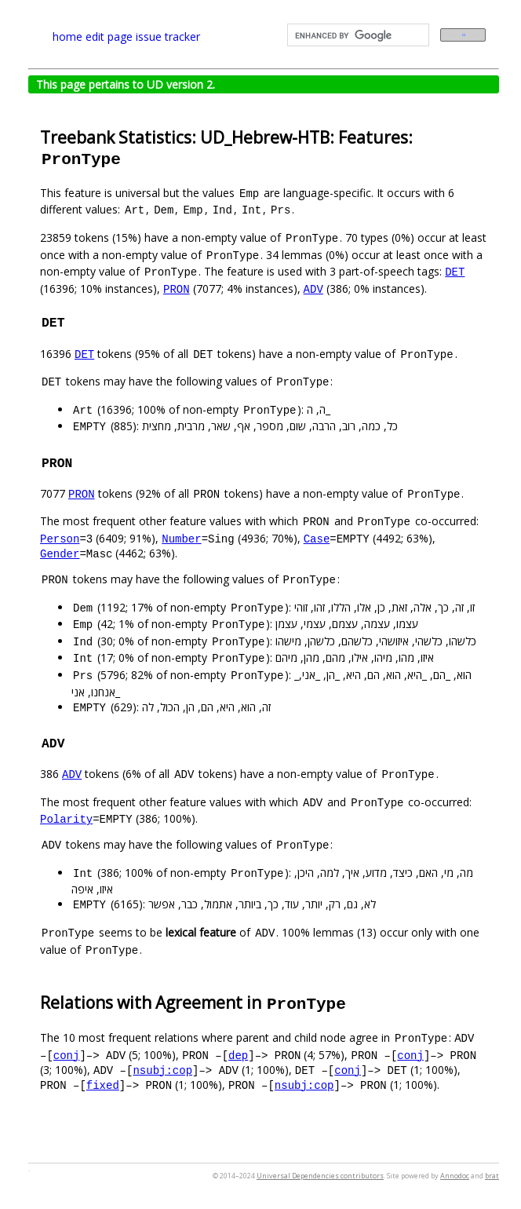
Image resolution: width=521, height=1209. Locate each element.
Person (59, 538)
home (67, 36)
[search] (356, 35)
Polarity (66, 818)
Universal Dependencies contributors (320, 1176)
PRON (176, 288)
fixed (102, 1084)
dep (238, 1054)
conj (66, 1054)
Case (317, 538)
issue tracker (168, 36)
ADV (313, 288)
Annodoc (454, 1176)
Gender (59, 553)
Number (181, 538)
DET (455, 271)
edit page (109, 36)
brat (492, 1176)
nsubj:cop (162, 1069)
